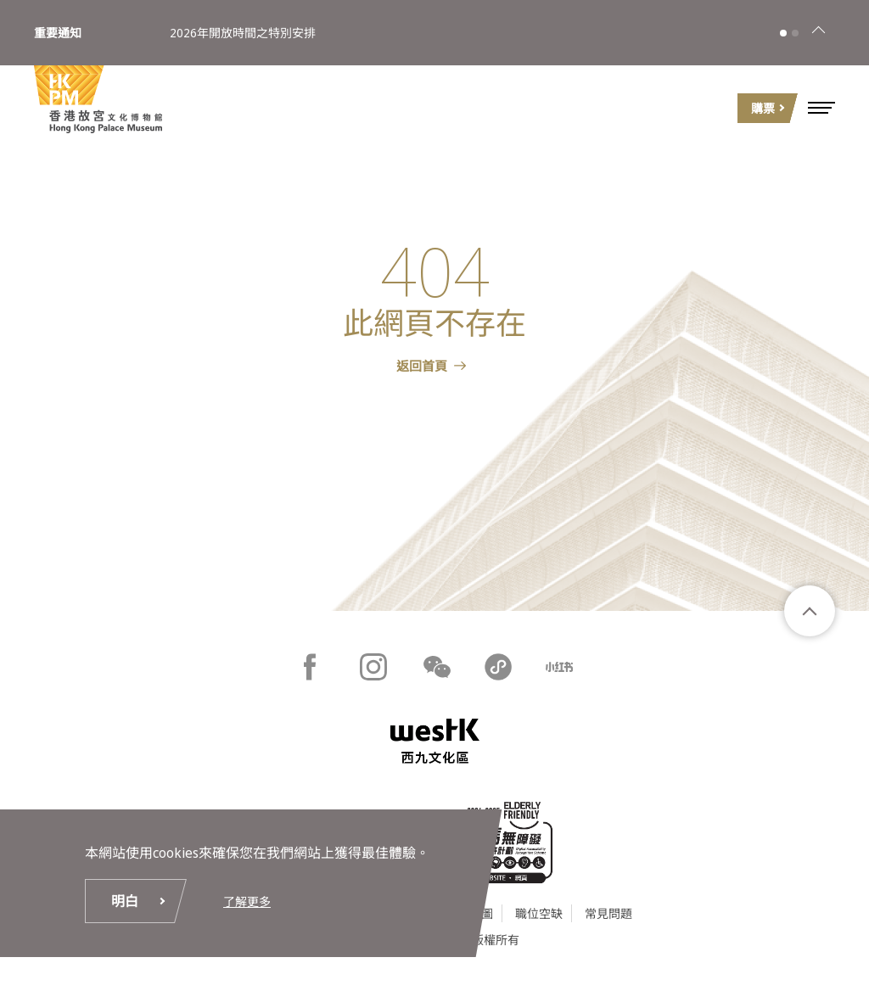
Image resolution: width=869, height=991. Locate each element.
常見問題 (608, 913)
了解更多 (247, 901)
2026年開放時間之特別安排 (243, 33)
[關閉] (818, 33)
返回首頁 (421, 365)
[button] (821, 108)
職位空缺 (539, 913)
